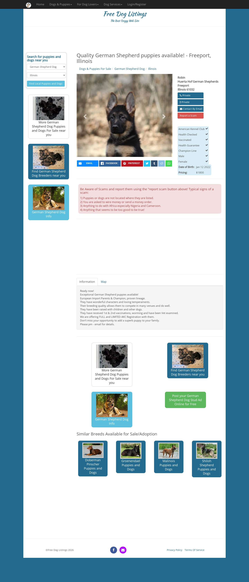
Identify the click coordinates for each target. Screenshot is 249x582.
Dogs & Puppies (60, 4)
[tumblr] (154, 163)
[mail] (88, 163)
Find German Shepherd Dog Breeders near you (49, 161)
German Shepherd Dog (129, 69)
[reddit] (161, 163)
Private (185, 95)
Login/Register (136, 4)
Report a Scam (188, 115)
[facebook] (110, 163)
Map (104, 282)
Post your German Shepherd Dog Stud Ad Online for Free (185, 400)
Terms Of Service (194, 550)
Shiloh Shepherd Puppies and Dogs (206, 459)
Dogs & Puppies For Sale (95, 69)
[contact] (122, 550)
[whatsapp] (168, 163)
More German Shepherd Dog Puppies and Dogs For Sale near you (49, 117)
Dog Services (113, 4)
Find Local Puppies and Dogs (45, 83)
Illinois (152, 69)
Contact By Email (191, 108)
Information (87, 282)
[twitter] (147, 163)
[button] (84, 115)
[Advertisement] (124, 39)
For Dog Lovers (88, 4)
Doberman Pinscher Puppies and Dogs (93, 459)
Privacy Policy (174, 550)
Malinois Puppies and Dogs (168, 457)
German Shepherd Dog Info (48, 202)
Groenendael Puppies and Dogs (130, 457)
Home (40, 4)
